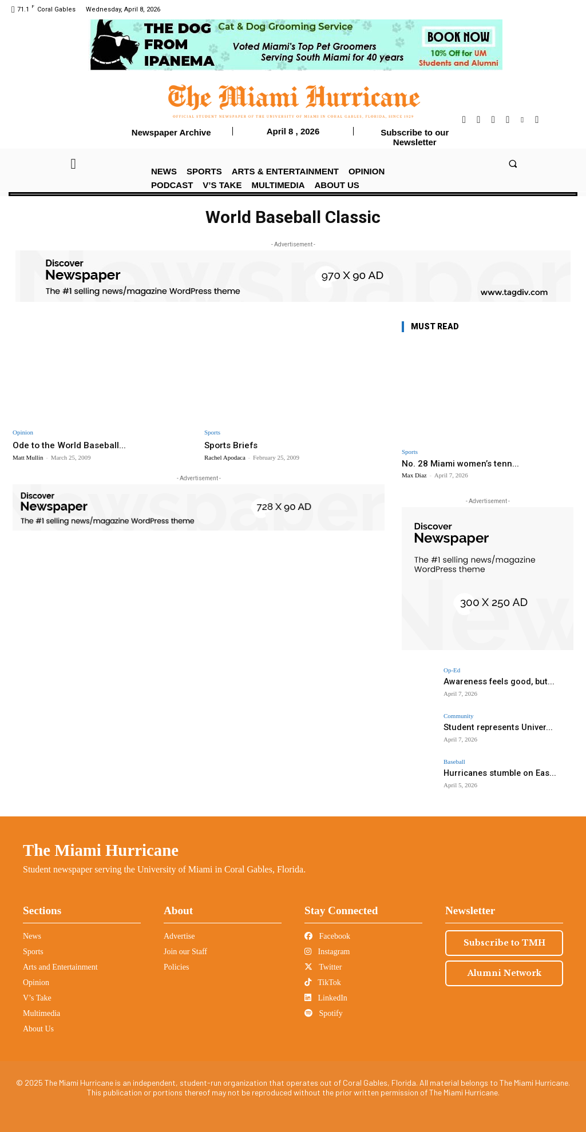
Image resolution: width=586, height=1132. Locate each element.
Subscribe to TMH (504, 943)
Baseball (454, 762)
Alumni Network (504, 973)
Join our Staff (185, 951)
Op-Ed (452, 670)
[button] (512, 163)
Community (459, 716)
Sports (212, 432)
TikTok (322, 982)
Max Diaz (414, 475)
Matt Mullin (28, 456)
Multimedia (41, 1013)
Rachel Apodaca (225, 456)
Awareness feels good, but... (493, 681)
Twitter (323, 967)
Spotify (323, 1013)
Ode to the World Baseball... (73, 445)
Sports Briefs (233, 445)
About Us (38, 1029)
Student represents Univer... (492, 727)
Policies (176, 967)
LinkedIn (325, 998)
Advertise (179, 936)
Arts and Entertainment (60, 967)
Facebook (327, 936)
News (32, 936)
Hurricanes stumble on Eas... (492, 772)
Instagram (327, 951)
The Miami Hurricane (101, 850)
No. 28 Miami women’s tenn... (460, 464)
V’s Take (37, 998)
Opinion (23, 432)
